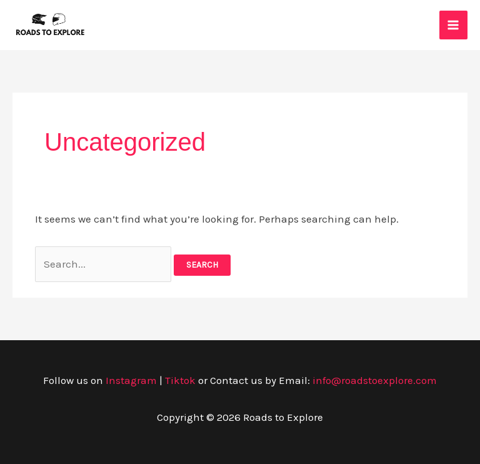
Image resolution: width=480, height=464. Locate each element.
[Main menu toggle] (453, 25)
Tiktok (180, 380)
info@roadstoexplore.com (374, 380)
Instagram (131, 380)
